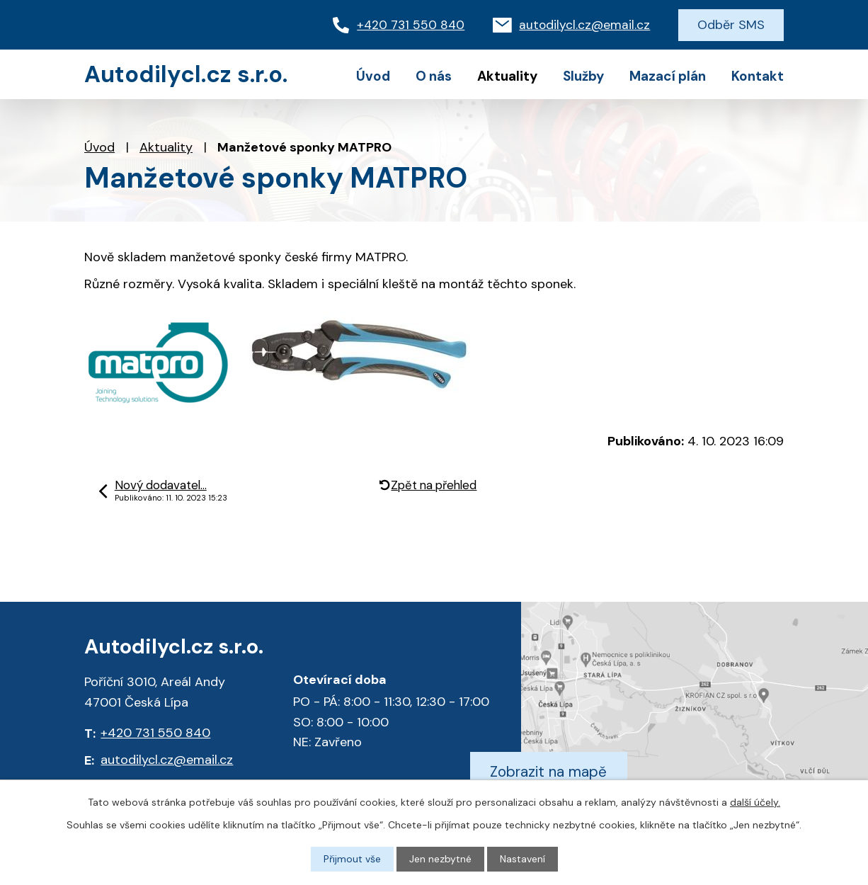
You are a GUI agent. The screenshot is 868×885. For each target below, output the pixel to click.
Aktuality (166, 147)
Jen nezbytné (440, 858)
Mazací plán (667, 76)
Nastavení (522, 858)
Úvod (99, 147)
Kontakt (757, 76)
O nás (434, 76)
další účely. (755, 802)
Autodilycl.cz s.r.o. (185, 74)
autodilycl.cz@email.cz (167, 759)
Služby (583, 76)
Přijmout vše (352, 858)
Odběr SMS (731, 24)
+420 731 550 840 (155, 732)
